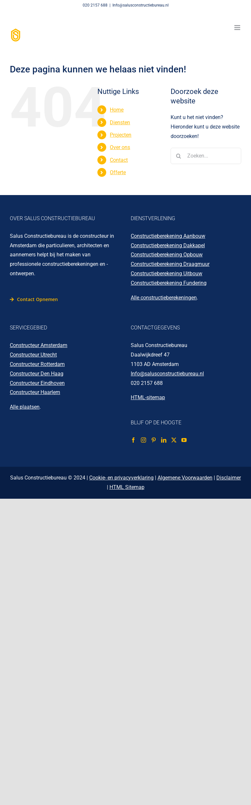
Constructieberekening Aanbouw (168, 236)
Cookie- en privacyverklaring (121, 478)
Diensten (120, 122)
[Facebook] (133, 440)
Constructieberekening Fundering (169, 283)
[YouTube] (184, 440)
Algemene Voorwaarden (185, 478)
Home (117, 110)
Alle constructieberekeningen (164, 298)
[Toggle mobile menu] (237, 27)
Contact (119, 160)
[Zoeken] (179, 156)
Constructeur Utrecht (33, 355)
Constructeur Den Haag (36, 374)
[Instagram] (143, 440)
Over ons (120, 147)
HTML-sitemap (148, 397)
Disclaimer (228, 478)
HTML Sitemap (126, 487)
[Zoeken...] (206, 156)
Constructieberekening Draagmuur (170, 264)
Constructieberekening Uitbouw (166, 273)
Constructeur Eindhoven (37, 383)
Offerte (118, 172)
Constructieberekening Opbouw (167, 254)
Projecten (120, 135)
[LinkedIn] (163, 440)
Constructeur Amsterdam (38, 345)
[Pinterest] (153, 440)
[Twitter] (173, 440)
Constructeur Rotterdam (37, 364)
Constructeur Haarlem (35, 392)
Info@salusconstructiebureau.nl (140, 5)
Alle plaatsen (25, 407)
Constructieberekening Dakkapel (168, 245)
